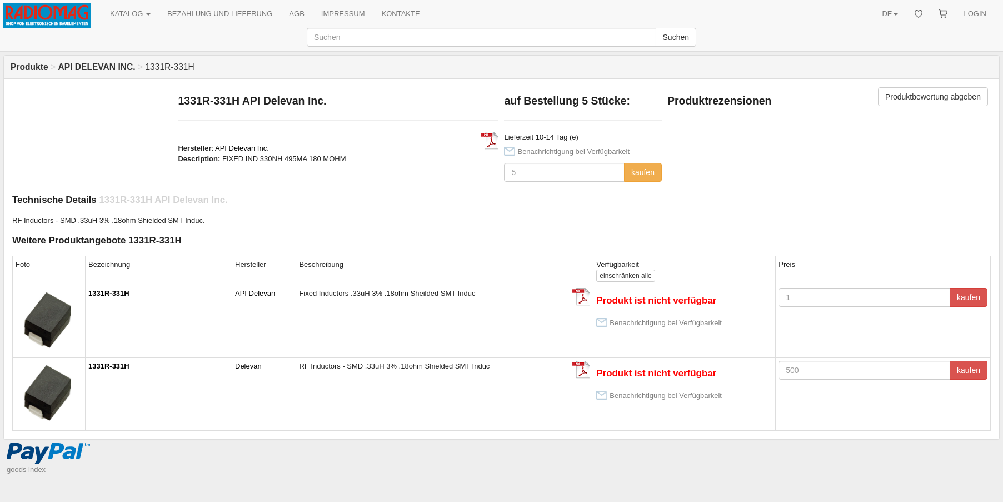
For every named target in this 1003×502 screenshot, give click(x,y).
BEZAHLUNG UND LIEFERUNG (219, 13)
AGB (296, 13)
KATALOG (130, 13)
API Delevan (255, 293)
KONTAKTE (401, 13)
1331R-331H (108, 293)
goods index (26, 469)
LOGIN (975, 13)
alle (625, 276)
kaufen (643, 172)
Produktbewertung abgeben (933, 96)
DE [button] (889, 13)
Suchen (676, 37)
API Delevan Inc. (242, 148)
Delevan (248, 366)
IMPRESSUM (343, 13)
